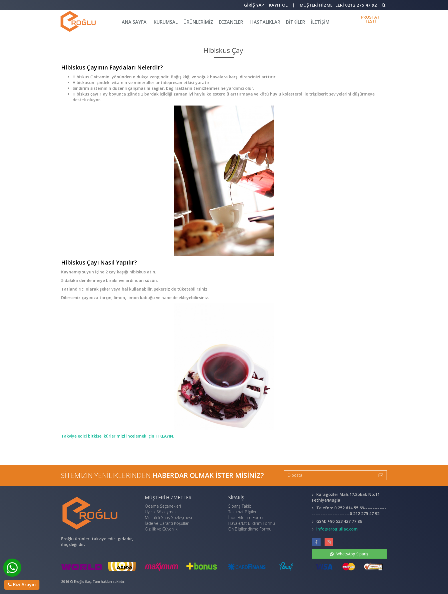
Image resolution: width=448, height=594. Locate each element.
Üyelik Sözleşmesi (161, 511)
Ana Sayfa (134, 22)
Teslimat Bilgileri (242, 511)
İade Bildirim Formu (246, 517)
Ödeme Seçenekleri (163, 506)
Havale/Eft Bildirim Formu (251, 523)
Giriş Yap (254, 5)
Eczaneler (231, 22)
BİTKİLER (295, 22)
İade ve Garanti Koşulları (167, 523)
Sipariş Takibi (240, 506)
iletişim (320, 22)
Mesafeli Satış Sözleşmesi (168, 517)
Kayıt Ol (278, 5)
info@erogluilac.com (337, 529)
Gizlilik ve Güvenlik (161, 529)
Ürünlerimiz (198, 22)
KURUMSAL (166, 22)
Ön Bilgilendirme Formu (249, 529)
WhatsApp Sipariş (349, 554)
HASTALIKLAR (265, 22)
